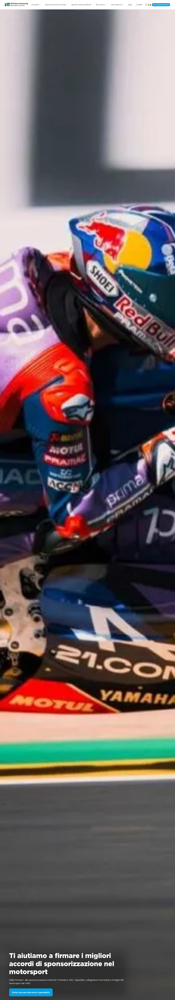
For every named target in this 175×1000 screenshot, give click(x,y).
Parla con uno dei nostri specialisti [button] (31, 992)
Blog (130, 4)
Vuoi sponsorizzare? (161, 5)
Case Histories (116, 4)
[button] (149, 5)
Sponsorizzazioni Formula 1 (56, 4)
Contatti (139, 4)
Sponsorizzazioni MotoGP (81, 4)
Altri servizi (100, 4)
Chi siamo (35, 4)
